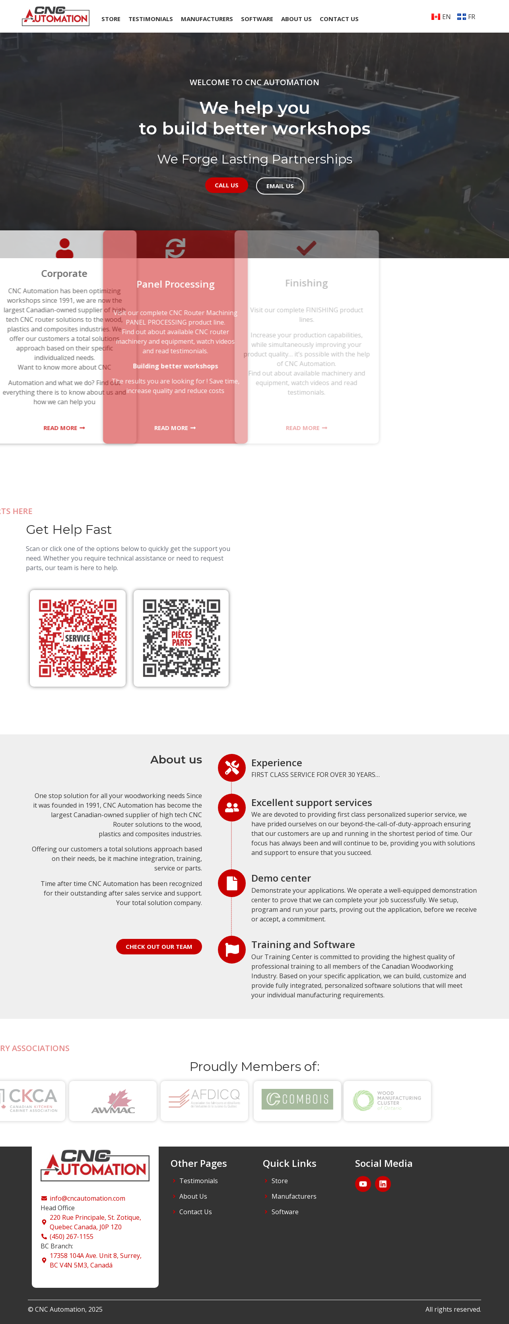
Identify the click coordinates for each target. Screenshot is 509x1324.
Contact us (339, 19)
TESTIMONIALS (150, 19)
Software (257, 19)
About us (296, 19)
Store (110, 19)
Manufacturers (207, 19)
